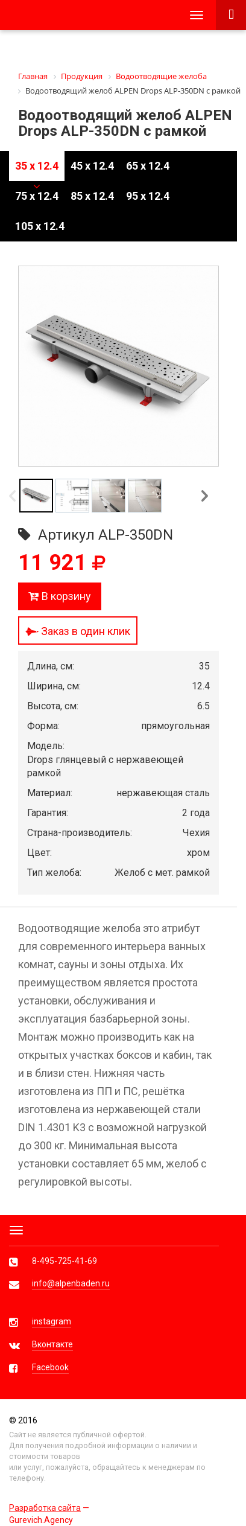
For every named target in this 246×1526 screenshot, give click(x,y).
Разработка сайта (45, 1508)
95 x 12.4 (147, 196)
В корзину (59, 596)
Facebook (50, 1367)
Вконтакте (52, 1344)
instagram (51, 1321)
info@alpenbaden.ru (71, 1283)
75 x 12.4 (36, 196)
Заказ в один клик (77, 631)
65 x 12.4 (147, 165)
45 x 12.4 (92, 165)
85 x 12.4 (92, 196)
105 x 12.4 (40, 226)
